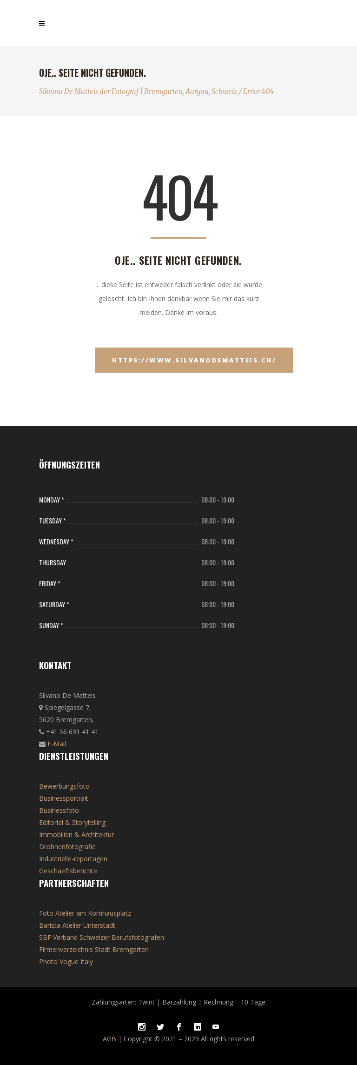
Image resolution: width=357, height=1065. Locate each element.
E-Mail (56, 743)
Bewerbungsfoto (64, 786)
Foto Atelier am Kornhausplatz (85, 913)
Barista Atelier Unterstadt (77, 925)
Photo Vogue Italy (66, 961)
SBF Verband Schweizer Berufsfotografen (101, 937)
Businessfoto (59, 810)
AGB (109, 1038)
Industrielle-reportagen (73, 858)
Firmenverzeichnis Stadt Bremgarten (94, 949)
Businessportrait (63, 798)
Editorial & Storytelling (72, 822)
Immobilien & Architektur (76, 834)
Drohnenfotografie (67, 846)
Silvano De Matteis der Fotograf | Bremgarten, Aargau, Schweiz (138, 91)
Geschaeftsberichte (68, 870)
